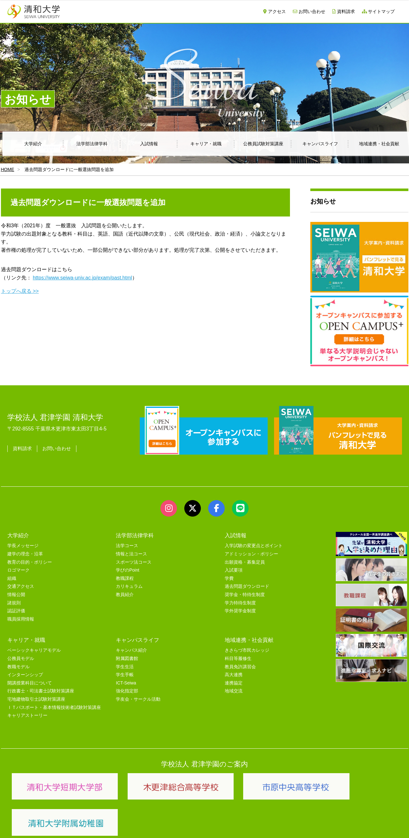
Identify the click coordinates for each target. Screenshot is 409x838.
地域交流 (234, 691)
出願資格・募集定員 (245, 562)
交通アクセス (20, 586)
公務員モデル (20, 658)
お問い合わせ (309, 11)
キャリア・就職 (206, 143)
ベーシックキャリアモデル (34, 650)
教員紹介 (125, 594)
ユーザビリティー (94, 825)
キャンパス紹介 (131, 650)
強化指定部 (127, 691)
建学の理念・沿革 (25, 554)
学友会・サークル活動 (138, 699)
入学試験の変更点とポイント (254, 545)
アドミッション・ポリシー (251, 554)
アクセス (274, 11)
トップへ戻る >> (20, 291)
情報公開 (16, 594)
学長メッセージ (23, 545)
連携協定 (234, 683)
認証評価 (16, 610)
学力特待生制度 (240, 603)
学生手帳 (125, 674)
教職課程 (125, 578)
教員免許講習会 (240, 666)
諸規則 (14, 603)
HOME (7, 169)
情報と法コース (131, 554)
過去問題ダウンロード (247, 586)
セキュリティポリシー (140, 825)
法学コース (127, 545)
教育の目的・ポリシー (29, 562)
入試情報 (149, 143)
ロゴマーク (18, 570)
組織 (11, 578)
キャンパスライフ (320, 143)
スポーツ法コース (134, 562)
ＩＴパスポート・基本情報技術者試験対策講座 (54, 707)
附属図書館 (127, 658)
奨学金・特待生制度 (245, 594)
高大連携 (234, 674)
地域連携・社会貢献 (249, 640)
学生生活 (125, 666)
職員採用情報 (20, 619)
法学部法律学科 (92, 143)
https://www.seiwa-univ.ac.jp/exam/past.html (82, 277)
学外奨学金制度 (240, 610)
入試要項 (234, 570)
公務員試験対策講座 (263, 143)
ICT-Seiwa (126, 683)
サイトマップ (378, 11)
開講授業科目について (29, 683)
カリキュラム (129, 586)
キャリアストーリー (27, 715)
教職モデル (18, 666)
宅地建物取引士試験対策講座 (36, 699)
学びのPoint (127, 570)
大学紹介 (33, 143)
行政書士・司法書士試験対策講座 (40, 691)
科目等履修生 (238, 658)
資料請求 (343, 11)
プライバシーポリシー (192, 825)
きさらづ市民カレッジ (247, 650)
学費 (229, 578)
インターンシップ (25, 674)
